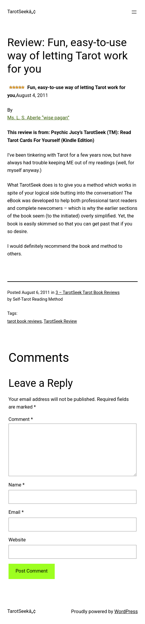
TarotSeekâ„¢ (21, 11)
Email (16, 512)
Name (17, 485)
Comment (21, 419)
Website (17, 540)
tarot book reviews (24, 321)
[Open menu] (134, 12)
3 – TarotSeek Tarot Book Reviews (88, 292)
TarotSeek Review (60, 321)
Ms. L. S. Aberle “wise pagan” (38, 118)
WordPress (126, 611)
